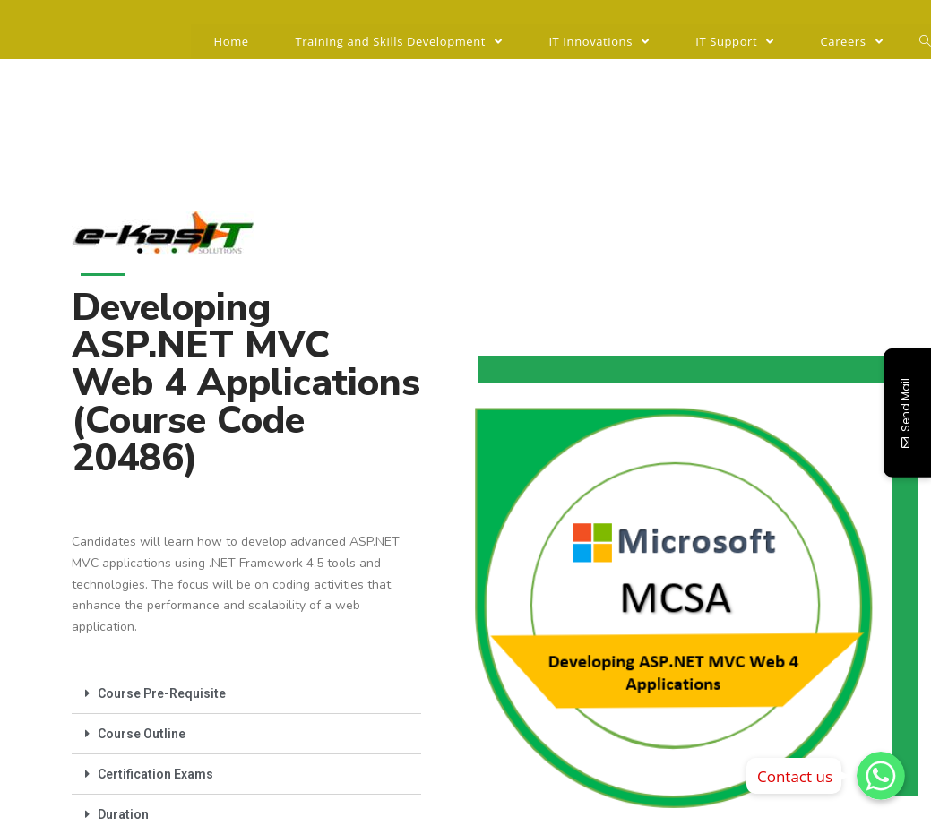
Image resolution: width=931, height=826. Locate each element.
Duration (123, 814)
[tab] (246, 694)
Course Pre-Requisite (162, 693)
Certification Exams (155, 774)
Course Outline (141, 734)
